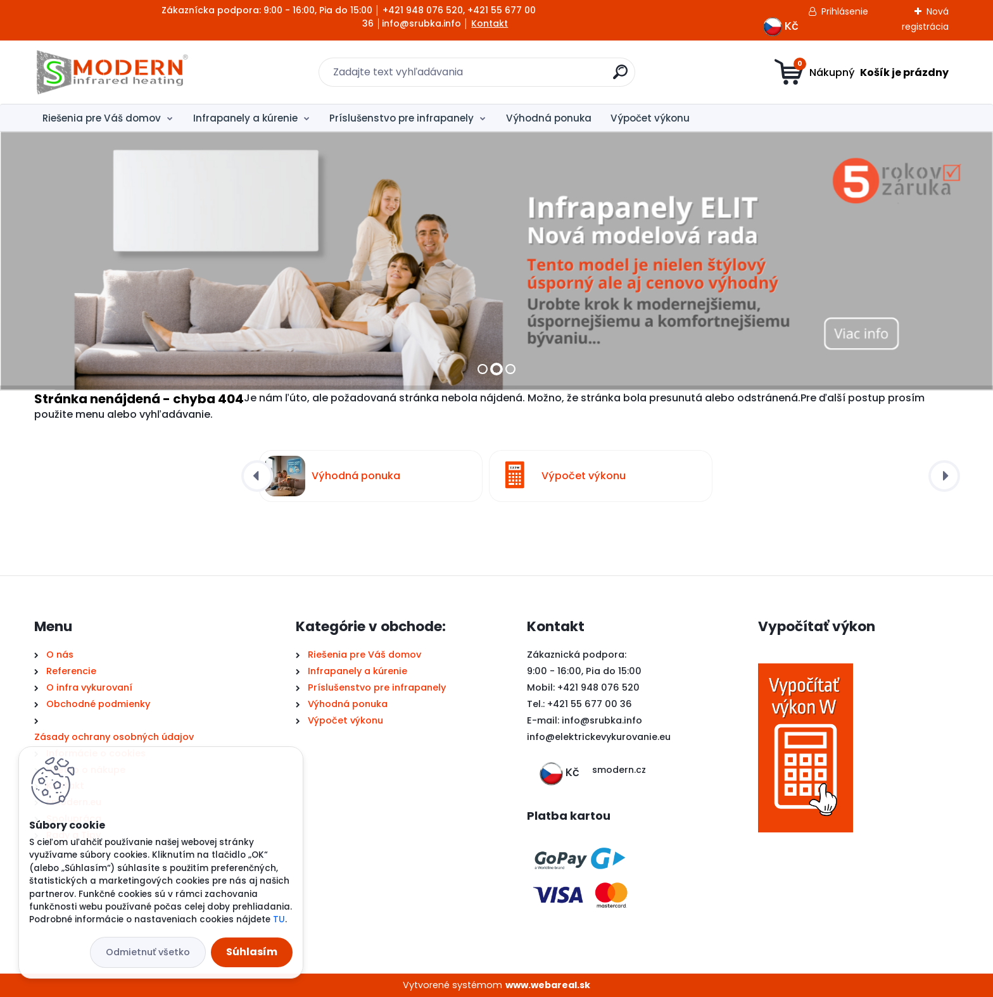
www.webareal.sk (547, 985)
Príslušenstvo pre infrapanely (401, 118)
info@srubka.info (602, 720)
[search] (620, 77)
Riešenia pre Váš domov (101, 118)
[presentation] (257, 476)
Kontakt (489, 23)
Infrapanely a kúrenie (245, 118)
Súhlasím (251, 951)
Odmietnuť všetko (148, 952)
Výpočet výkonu (650, 118)
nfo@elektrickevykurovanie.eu (600, 737)
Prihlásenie (844, 11)
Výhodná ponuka (548, 118)
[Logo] (111, 72)
